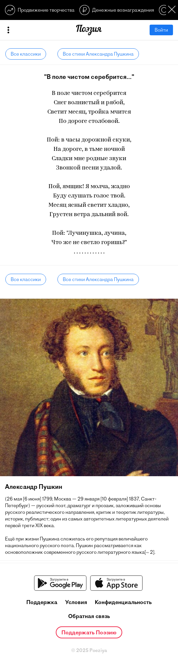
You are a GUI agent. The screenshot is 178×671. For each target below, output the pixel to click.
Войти (161, 30)
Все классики (26, 54)
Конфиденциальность (123, 602)
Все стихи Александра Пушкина (98, 54)
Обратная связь (89, 616)
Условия (76, 602)
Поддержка (41, 602)
